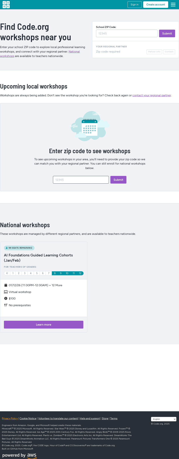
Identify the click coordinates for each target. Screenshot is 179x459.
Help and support (90, 418)
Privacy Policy (10, 418)
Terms (113, 418)
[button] (172, 4)
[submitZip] (167, 33)
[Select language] (163, 419)
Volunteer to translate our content (58, 418)
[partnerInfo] (154, 51)
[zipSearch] (127, 33)
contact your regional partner (151, 95)
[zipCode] (81, 180)
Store (105, 418)
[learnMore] (43, 325)
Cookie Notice (28, 418)
